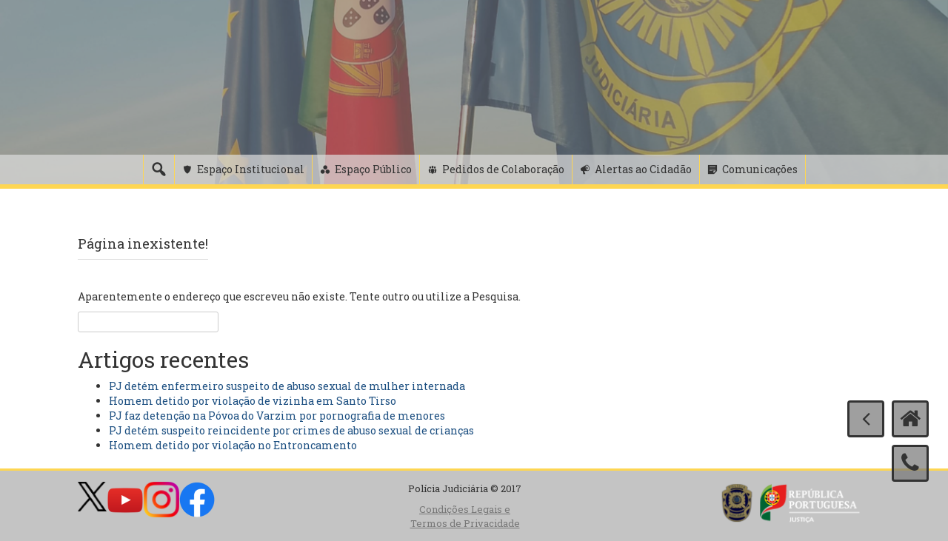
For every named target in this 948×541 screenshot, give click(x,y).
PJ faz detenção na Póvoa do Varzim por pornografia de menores (277, 416)
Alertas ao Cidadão (643, 169)
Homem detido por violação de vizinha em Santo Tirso (252, 401)
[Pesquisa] (158, 169)
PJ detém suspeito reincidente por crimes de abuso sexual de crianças (291, 430)
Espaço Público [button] (373, 169)
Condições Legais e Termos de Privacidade (465, 516)
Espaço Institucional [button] (250, 169)
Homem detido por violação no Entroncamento (233, 445)
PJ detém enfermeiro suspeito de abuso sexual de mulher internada (287, 386)
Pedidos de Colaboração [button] (503, 169)
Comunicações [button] (760, 169)
